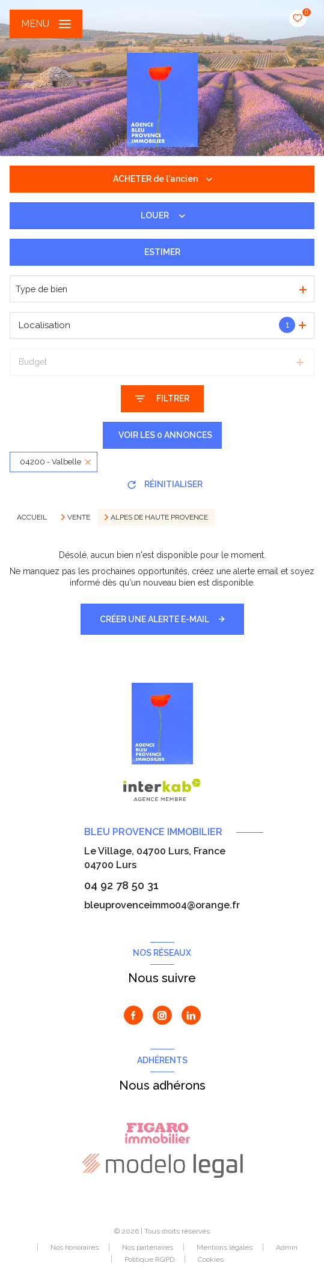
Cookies (211, 1260)
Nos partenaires (147, 1247)
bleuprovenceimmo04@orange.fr (162, 905)
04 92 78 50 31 (121, 885)
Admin (287, 1247)
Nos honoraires (74, 1247)
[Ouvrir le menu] (46, 24)
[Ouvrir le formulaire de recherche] (162, 398)
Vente (78, 517)
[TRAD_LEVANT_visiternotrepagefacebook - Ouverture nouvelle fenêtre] (133, 1015)
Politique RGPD (149, 1259)
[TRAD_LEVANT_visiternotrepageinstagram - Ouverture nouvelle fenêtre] (162, 1015)
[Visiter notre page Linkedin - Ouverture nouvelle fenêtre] (191, 1015)
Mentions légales (224, 1247)
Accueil (32, 517)
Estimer (162, 252)
